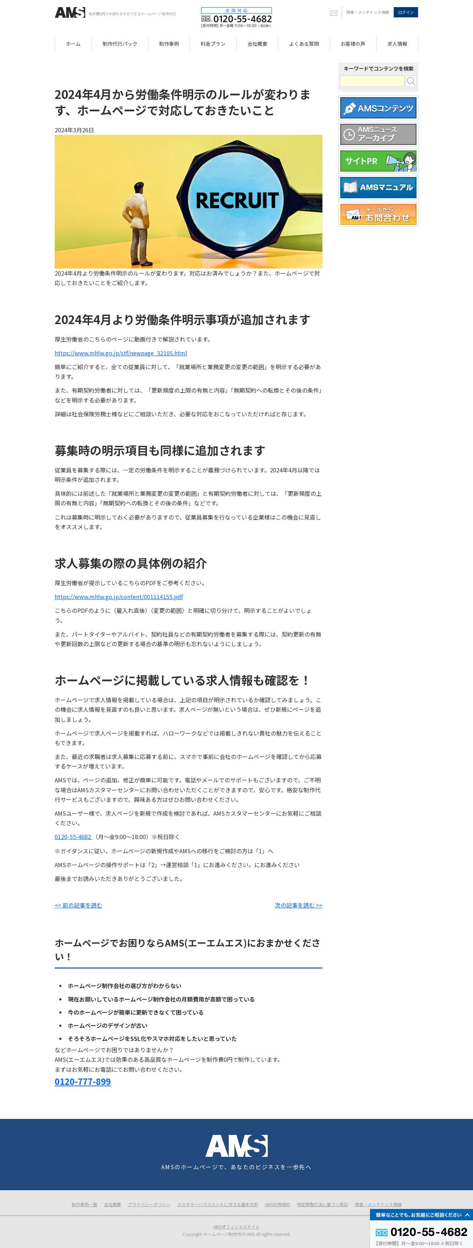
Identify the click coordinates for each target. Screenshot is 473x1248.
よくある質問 (304, 43)
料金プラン (213, 43)
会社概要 (257, 43)
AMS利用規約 (277, 1204)
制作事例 (169, 43)
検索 (411, 81)
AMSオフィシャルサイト (236, 1227)
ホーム (73, 43)
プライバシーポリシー (149, 1204)
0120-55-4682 (73, 836)
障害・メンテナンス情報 (367, 12)
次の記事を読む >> (298, 905)
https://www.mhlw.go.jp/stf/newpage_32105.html (121, 353)
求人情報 (397, 43)
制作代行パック (120, 43)
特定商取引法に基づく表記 (322, 1204)
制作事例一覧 (84, 1204)
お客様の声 (353, 43)
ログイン (406, 12)
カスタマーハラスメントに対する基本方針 (217, 1204)
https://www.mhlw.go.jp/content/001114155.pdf (119, 596)
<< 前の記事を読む (78, 905)
